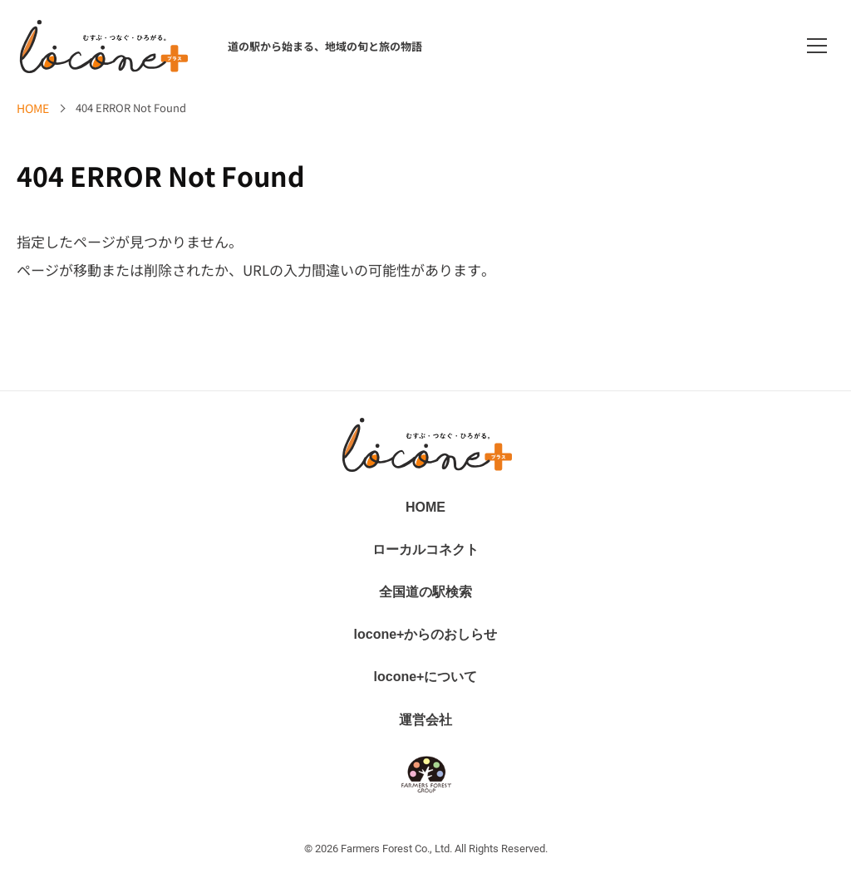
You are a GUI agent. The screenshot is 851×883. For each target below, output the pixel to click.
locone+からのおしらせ (426, 634)
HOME (33, 108)
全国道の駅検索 (425, 592)
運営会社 (425, 720)
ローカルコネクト (425, 549)
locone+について (426, 677)
